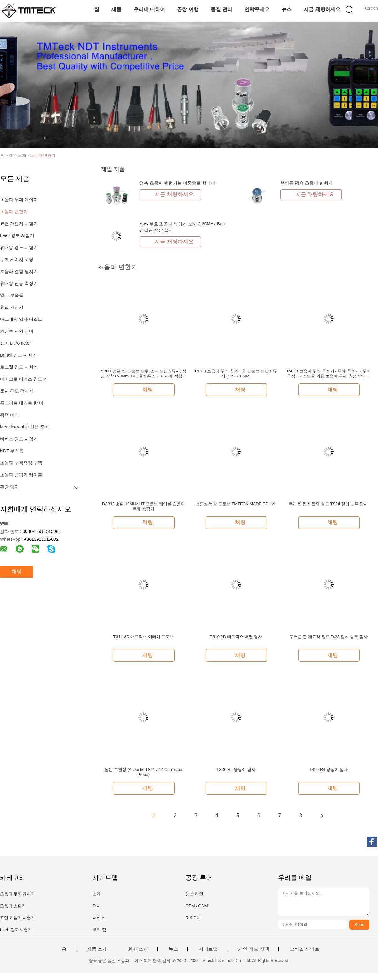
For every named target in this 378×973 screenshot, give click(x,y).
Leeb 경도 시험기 (17, 235)
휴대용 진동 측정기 (19, 283)
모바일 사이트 (304, 949)
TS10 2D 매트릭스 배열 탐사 (236, 636)
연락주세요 (257, 9)
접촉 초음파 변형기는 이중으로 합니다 (177, 182)
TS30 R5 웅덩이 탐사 (235, 769)
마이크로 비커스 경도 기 (24, 379)
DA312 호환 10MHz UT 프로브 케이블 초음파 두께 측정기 (143, 506)
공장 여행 (187, 9)
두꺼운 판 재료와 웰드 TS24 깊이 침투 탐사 (328, 503)
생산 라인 (194, 893)
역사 (97, 905)
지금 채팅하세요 (322, 9)
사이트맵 (208, 949)
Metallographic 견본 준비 (24, 426)
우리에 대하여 (149, 9)
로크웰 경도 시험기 (19, 367)
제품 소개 (97, 949)
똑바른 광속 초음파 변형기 (306, 182)
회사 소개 (138, 949)
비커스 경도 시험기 (19, 438)
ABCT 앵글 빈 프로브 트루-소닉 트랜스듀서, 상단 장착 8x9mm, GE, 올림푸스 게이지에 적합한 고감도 (143, 374)
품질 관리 (221, 9)
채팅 (17, 571)
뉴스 (287, 9)
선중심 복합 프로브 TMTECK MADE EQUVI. (236, 503)
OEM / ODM (197, 905)
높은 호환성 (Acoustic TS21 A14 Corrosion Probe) (143, 772)
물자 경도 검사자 (16, 390)
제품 (116, 9)
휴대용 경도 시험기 (19, 247)
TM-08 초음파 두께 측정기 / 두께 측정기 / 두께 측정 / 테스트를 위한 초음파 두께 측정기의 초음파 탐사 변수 (328, 374)
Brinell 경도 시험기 (18, 355)
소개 (97, 893)
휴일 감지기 (11, 307)
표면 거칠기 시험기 (19, 223)
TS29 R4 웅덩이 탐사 (328, 769)
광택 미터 (9, 414)
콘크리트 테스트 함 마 (21, 402)
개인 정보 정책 (253, 949)
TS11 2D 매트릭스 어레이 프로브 (143, 636)
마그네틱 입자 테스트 (21, 319)
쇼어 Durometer (15, 343)
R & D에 (193, 917)
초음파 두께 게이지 (19, 199)
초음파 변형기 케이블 (21, 474)
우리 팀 (99, 929)
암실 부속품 (11, 295)
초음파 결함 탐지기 (19, 271)
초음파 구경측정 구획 (21, 462)
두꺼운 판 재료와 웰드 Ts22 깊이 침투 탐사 (328, 636)
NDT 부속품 (11, 450)
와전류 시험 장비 (16, 331)
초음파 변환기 (43, 155)
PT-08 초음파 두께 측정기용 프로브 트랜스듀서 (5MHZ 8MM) (236, 373)
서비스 (99, 917)
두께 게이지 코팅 (16, 259)
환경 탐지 (9, 486)
